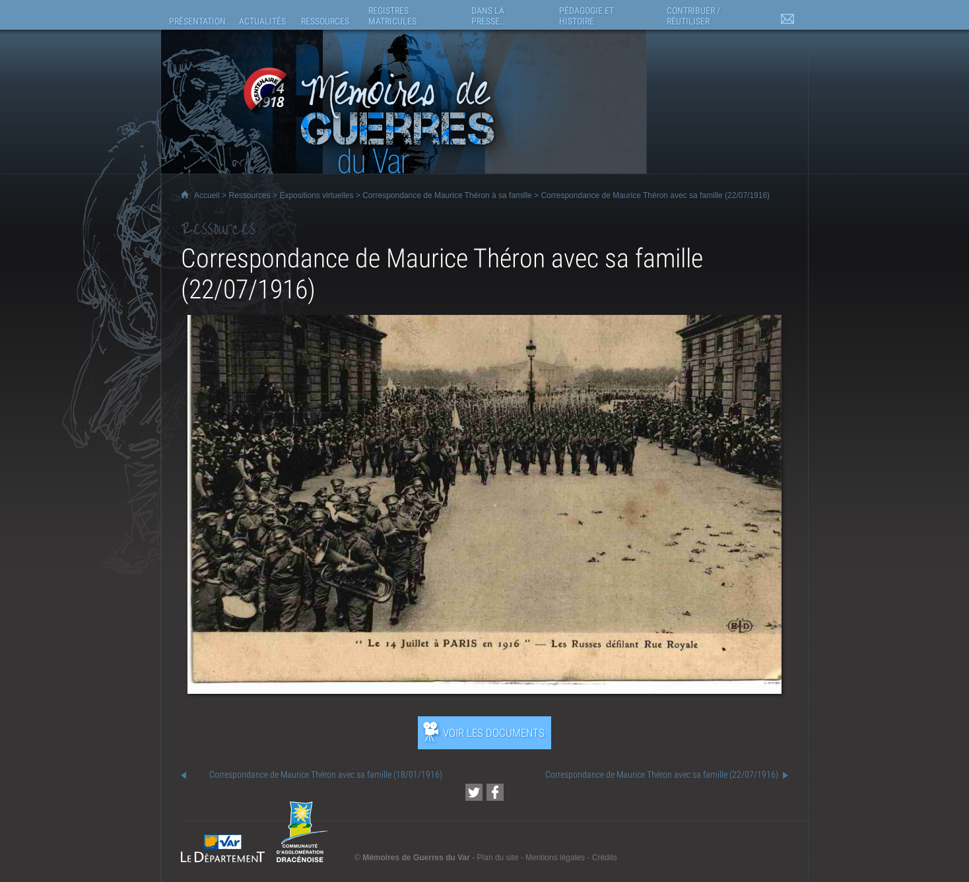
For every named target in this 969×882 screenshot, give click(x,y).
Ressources (249, 195)
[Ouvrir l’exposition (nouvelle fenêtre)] (484, 690)
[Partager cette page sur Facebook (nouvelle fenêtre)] (495, 792)
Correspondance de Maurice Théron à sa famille (447, 195)
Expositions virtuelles (316, 195)
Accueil (207, 195)
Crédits (604, 857)
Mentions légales (555, 857)
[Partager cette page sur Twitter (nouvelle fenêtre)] (474, 792)
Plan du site (498, 857)
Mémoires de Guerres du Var (416, 857)
